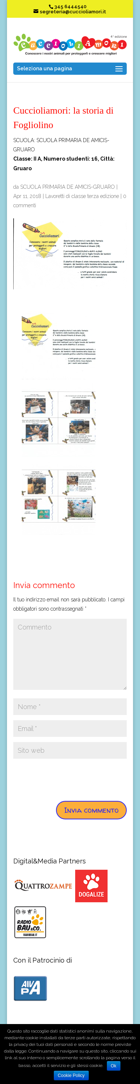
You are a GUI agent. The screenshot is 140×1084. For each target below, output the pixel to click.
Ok (113, 1065)
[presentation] (69, 778)
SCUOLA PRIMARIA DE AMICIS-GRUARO (67, 187)
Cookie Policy (71, 1075)
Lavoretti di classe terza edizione (82, 196)
